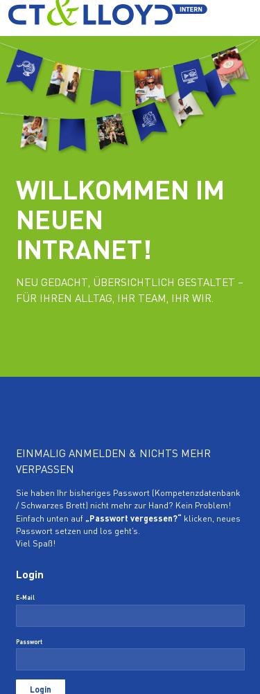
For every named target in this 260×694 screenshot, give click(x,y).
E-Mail (25, 598)
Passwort (29, 643)
